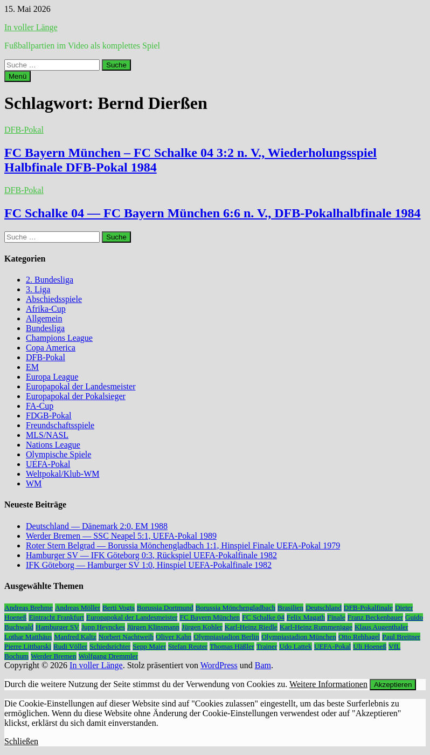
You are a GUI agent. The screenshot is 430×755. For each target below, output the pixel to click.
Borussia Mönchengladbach (235, 607)
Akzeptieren (393, 685)
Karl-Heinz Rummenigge (316, 627)
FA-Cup (39, 405)
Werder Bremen (53, 656)
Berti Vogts (118, 607)
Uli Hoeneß (369, 646)
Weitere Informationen (328, 684)
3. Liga (38, 289)
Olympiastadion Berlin (226, 637)
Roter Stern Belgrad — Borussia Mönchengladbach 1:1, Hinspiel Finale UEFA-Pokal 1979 (183, 545)
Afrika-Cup (46, 308)
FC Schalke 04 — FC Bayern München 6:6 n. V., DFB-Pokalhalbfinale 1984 (212, 213)
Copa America (50, 347)
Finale (336, 617)
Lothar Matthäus (28, 637)
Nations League (53, 444)
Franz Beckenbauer (375, 617)
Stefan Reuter (187, 646)
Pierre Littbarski (27, 646)
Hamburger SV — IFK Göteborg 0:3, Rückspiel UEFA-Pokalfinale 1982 (151, 555)
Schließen (21, 741)
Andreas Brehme (28, 607)
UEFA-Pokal (48, 464)
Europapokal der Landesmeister (80, 386)
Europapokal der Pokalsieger (76, 396)
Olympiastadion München (298, 637)
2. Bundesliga (49, 279)
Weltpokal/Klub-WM (62, 473)
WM (33, 483)
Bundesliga (45, 328)
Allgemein (44, 318)
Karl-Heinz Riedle (251, 627)
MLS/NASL (47, 435)
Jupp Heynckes (103, 627)
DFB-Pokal (24, 129)
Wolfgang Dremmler (108, 656)
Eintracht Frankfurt (56, 617)
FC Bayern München (209, 617)
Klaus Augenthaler (381, 627)
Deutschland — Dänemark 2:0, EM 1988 (97, 526)
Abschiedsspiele (54, 299)
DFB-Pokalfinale (368, 607)
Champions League (59, 337)
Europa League (52, 376)
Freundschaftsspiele (60, 425)
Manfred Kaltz (75, 637)
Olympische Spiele (58, 454)
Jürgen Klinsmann (153, 627)
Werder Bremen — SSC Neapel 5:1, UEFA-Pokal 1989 (121, 535)
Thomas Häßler (232, 646)
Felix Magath (306, 617)
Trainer (267, 646)
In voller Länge (31, 27)
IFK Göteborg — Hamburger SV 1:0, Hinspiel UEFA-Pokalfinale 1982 (149, 564)
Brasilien (290, 607)
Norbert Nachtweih (126, 637)
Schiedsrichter (109, 646)
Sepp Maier (149, 646)
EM (32, 367)
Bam (263, 665)
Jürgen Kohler (202, 627)
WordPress (219, 665)
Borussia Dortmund (165, 607)
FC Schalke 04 (263, 617)
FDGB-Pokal (48, 415)
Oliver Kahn (173, 637)
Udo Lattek (295, 646)
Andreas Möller (77, 607)
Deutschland (324, 607)
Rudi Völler (70, 646)
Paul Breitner (401, 637)
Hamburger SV (57, 627)
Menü (17, 76)
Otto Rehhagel (359, 637)
